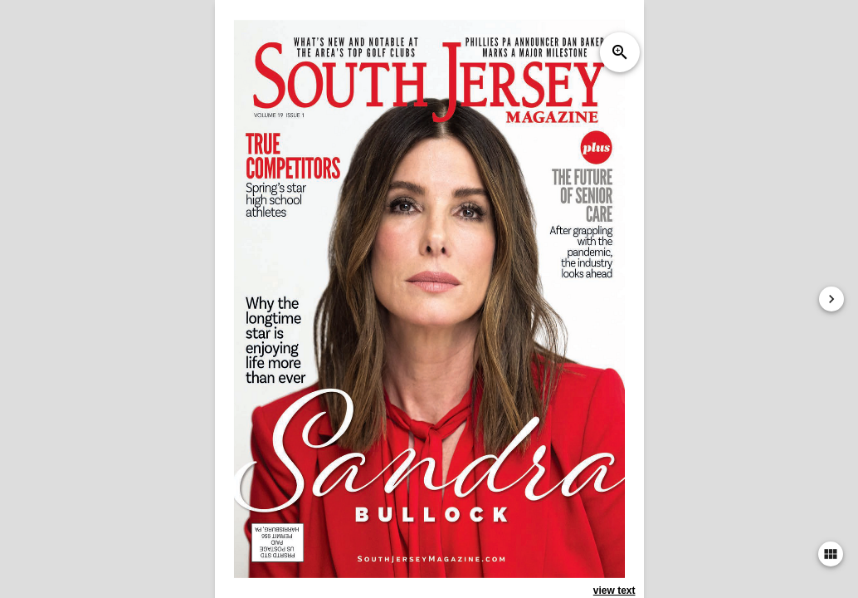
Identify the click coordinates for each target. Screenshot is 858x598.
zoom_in (619, 52)
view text (614, 590)
